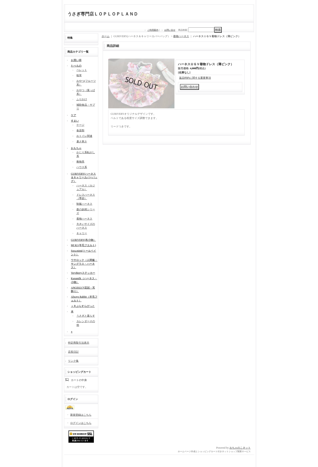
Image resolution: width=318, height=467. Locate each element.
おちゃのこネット (240, 447)
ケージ (80, 124)
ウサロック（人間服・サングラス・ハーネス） (84, 263)
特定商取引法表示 (78, 342)
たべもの (76, 65)
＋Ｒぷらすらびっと (83, 306)
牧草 (79, 75)
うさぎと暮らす (85, 315)
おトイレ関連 (84, 136)
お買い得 (76, 60)
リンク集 (73, 360)
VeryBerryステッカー (83, 272)
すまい (75, 120)
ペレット (81, 70)
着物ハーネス (84, 218)
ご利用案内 (152, 30)
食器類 (80, 130)
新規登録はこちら (80, 414)
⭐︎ (71, 331)
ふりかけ (81, 99)
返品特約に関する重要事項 (195, 77)
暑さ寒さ (81, 141)
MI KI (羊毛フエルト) (83, 245)
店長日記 (73, 351)
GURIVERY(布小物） (83, 239)
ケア (73, 115)
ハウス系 (81, 167)
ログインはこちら (80, 423)
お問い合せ (169, 30)
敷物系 (80, 161)
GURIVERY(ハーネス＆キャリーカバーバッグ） (84, 177)
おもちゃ (76, 148)
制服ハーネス (84, 203)
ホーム (106, 36)
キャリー (81, 233)
